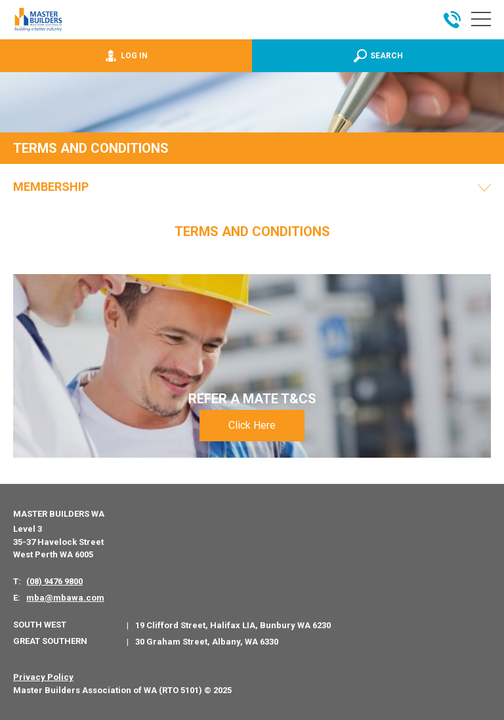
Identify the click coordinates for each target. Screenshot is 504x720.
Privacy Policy (43, 677)
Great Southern (50, 641)
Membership (51, 187)
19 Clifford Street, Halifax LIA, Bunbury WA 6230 (233, 625)
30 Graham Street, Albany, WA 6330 (206, 642)
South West (39, 625)
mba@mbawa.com (65, 598)
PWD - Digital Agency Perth (61, 713)
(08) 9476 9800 (54, 581)
